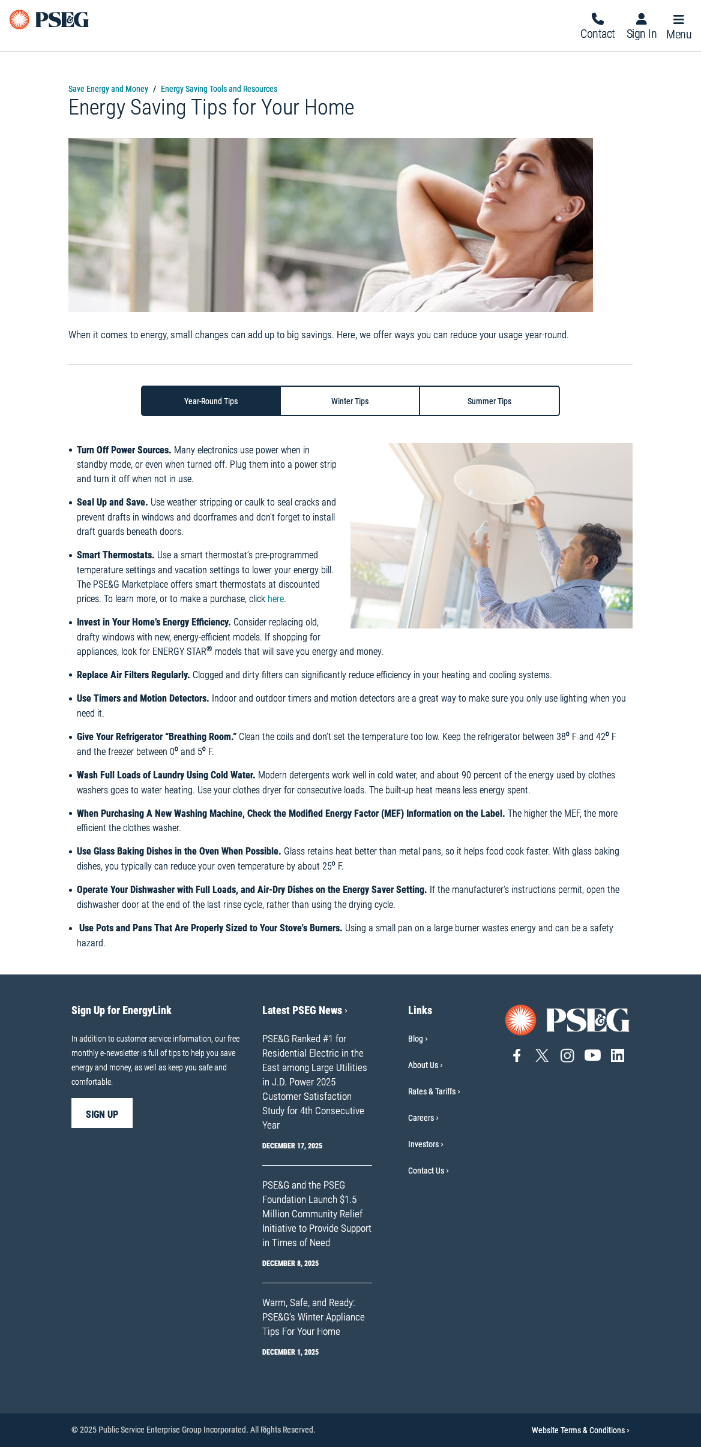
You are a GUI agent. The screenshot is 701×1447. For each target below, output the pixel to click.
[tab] (211, 401)
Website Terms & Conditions (581, 1430)
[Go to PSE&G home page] (568, 1019)
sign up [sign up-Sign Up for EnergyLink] (102, 1114)
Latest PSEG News (304, 1010)
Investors (423, 1144)
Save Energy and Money (108, 89)
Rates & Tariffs (432, 1091)
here (276, 598)
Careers (421, 1118)
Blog (415, 1038)
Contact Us (426, 1170)
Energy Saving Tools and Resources (219, 89)
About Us (423, 1065)
